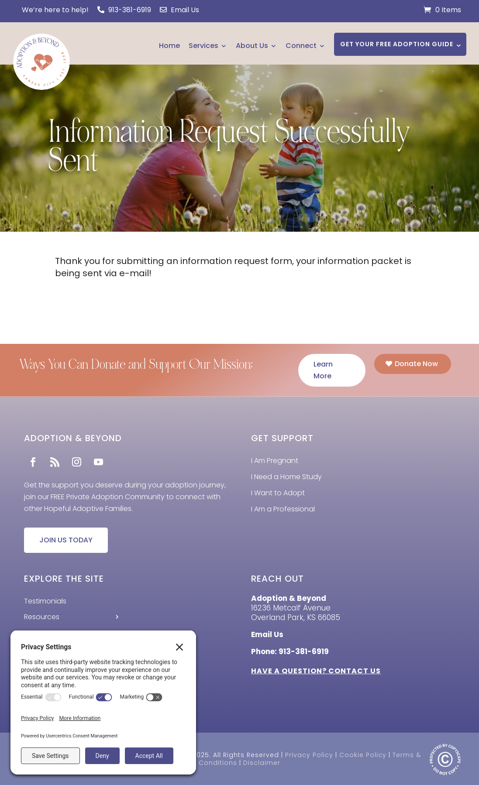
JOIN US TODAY (66, 540)
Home (169, 46)
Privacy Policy (309, 755)
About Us (252, 46)
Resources (41, 617)
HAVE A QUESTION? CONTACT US (316, 671)
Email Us (179, 10)
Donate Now (416, 364)
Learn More (323, 370)
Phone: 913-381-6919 (290, 651)
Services (203, 46)
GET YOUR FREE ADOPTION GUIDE (396, 44)
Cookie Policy (362, 755)
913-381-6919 (124, 10)
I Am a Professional (283, 509)
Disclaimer (261, 762)
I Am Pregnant (274, 461)
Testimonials (45, 601)
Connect (301, 46)
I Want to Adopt (278, 493)
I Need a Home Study (286, 477)
